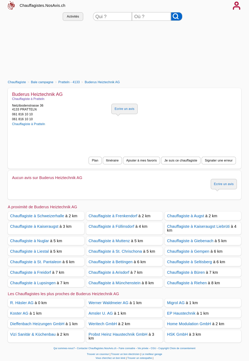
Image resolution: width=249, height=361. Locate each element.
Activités (73, 16)
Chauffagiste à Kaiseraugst (34, 226)
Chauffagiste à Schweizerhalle (37, 216)
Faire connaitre (127, 348)
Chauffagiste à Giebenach (190, 241)
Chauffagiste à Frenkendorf (113, 216)
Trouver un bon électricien (125, 354)
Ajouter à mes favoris (141, 160)
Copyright (163, 348)
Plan (95, 160)
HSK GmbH (177, 334)
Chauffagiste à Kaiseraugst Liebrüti (198, 226)
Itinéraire (112, 160)
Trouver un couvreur (98, 354)
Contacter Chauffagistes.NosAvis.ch (97, 348)
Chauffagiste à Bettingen (110, 262)
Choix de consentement (183, 348)
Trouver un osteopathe (140, 358)
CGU (153, 348)
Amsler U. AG (101, 313)
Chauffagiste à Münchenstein (114, 283)
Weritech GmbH (103, 324)
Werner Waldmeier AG (108, 303)
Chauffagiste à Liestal (29, 251)
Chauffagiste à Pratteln (28, 124)
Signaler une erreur (219, 160)
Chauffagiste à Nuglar (29, 241)
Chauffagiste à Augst (185, 216)
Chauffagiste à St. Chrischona (115, 251)
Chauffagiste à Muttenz (109, 241)
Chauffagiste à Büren (186, 272)
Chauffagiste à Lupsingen (33, 283)
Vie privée (143, 348)
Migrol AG (176, 303)
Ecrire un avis (124, 108)
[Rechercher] (176, 16)
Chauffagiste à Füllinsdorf (111, 226)
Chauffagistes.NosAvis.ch (42, 5)
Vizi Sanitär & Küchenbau (33, 334)
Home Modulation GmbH (189, 324)
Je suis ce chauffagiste (180, 160)
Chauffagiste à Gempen (188, 251)
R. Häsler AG (22, 303)
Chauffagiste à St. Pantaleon (35, 262)
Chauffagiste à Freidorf (30, 272)
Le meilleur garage (152, 354)
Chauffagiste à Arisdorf (109, 272)
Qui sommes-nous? (64, 348)
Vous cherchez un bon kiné (111, 358)
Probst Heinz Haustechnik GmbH (118, 334)
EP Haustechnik (181, 313)
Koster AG (19, 313)
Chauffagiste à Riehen (187, 283)
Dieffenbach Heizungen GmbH (37, 324)
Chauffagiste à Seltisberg (189, 262)
